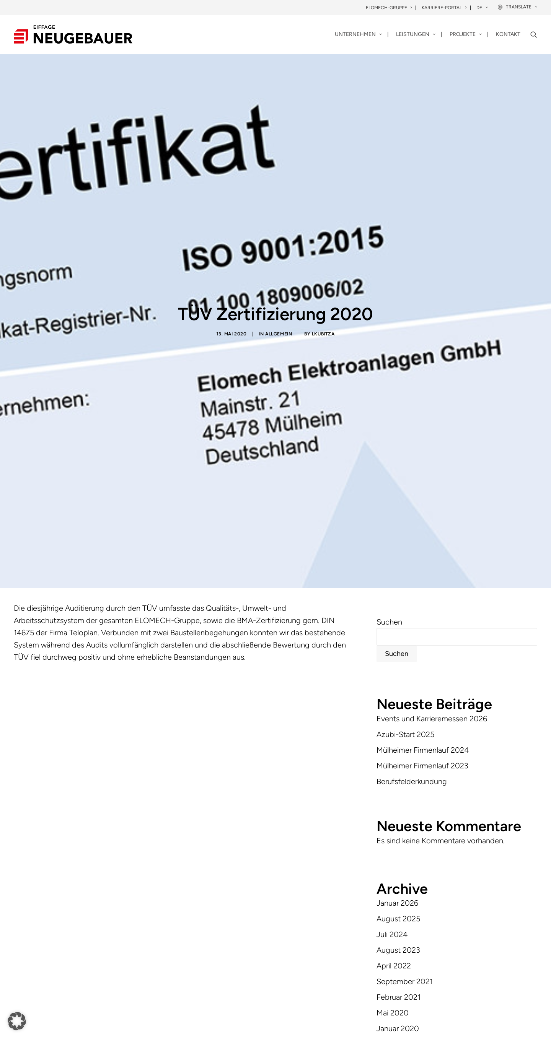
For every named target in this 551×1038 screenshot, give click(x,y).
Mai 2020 (393, 865)
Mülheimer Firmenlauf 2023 (422, 618)
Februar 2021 (399, 849)
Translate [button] (521, 7)
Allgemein (278, 260)
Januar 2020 (398, 881)
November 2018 (404, 928)
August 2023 (398, 802)
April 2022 (394, 818)
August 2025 (398, 771)
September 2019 (405, 912)
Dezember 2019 (403, 896)
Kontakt (508, 34)
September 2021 (405, 834)
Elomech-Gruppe (389, 7)
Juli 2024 (392, 787)
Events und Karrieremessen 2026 (432, 571)
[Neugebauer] (73, 34)
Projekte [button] (466, 34)
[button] (533, 34)
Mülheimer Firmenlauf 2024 (423, 602)
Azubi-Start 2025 (405, 586)
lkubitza (323, 260)
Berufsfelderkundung (412, 633)
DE (482, 7)
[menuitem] (389, 8)
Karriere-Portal (444, 7)
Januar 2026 (397, 755)
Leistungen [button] (415, 34)
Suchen (389, 474)
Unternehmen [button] (358, 34)
